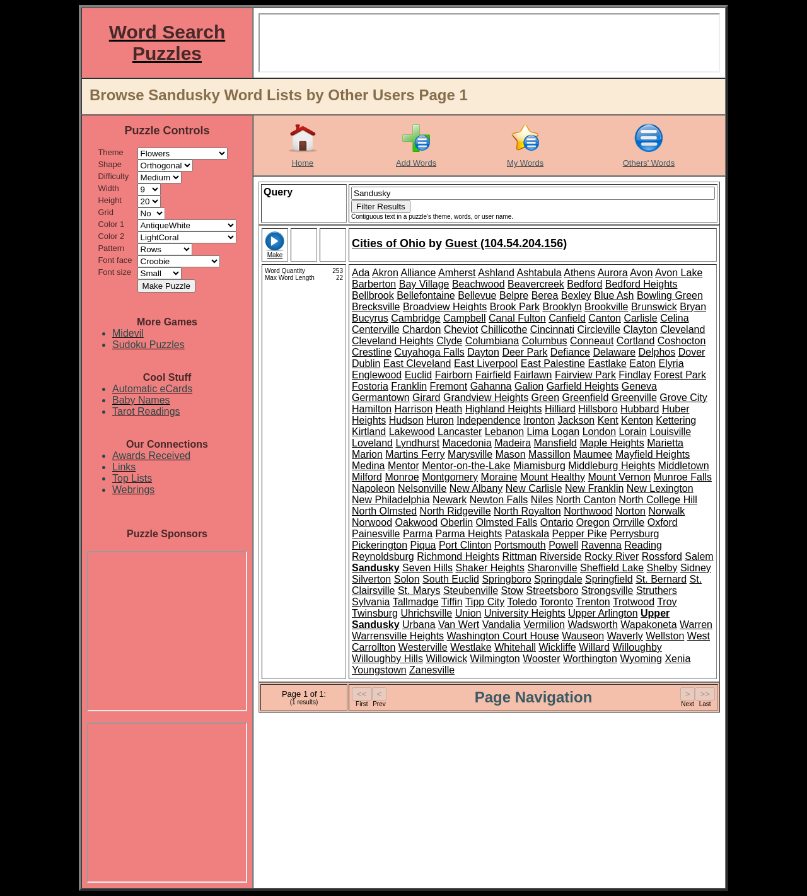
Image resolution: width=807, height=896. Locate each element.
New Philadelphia (391, 499)
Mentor (403, 465)
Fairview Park (585, 374)
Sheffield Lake (612, 567)
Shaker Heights (490, 567)
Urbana (418, 624)
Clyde (449, 340)
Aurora (613, 272)
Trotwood (633, 601)
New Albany (476, 488)
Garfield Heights (583, 386)
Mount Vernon (619, 477)
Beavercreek (536, 284)
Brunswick (654, 306)
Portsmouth (520, 545)
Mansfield (555, 443)
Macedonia (467, 443)
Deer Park (524, 352)
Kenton (637, 420)
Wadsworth (592, 624)
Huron (440, 420)
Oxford (662, 522)
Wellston (665, 636)
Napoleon (373, 488)
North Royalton (527, 511)
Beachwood (478, 284)
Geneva (639, 386)
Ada (360, 272)
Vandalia (501, 624)
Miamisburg (539, 465)
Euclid (419, 374)
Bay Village (424, 284)
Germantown (381, 397)
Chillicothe (504, 329)
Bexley (576, 295)
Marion (367, 454)
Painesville (376, 533)
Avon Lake (678, 272)
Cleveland (682, 329)
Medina (368, 465)
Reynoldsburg (383, 556)
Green (545, 397)
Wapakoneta (648, 624)
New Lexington (660, 488)
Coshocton (682, 340)
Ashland (496, 272)
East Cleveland (417, 363)
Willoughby (637, 647)
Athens (579, 272)
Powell (563, 545)
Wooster (541, 658)
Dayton (483, 352)
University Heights (525, 613)
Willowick (446, 658)
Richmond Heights (458, 556)
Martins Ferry (414, 454)
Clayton (640, 329)
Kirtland (369, 431)
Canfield (567, 318)
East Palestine (553, 363)
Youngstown (379, 670)
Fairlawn (533, 374)
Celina (674, 318)
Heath (449, 409)
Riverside (561, 556)
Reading (643, 545)
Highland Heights (503, 409)
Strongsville (607, 590)
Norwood (372, 522)
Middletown (683, 465)
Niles (542, 499)
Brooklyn (561, 306)
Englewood (377, 374)
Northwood (588, 511)
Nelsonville (422, 488)
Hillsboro (597, 409)
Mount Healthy (552, 477)
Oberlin (457, 522)
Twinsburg (375, 613)
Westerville (423, 647)
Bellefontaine (426, 295)
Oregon (593, 522)
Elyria (671, 363)
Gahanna (491, 386)
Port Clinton (465, 545)
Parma (418, 533)
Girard (426, 397)
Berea (545, 295)
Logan (566, 431)
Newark (450, 499)
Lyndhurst (417, 443)
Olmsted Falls (507, 522)
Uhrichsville (426, 613)
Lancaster (460, 431)
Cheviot (461, 329)
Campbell (464, 318)
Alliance (418, 272)
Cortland (635, 340)
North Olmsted (384, 511)
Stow (512, 590)
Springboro (506, 579)
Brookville (606, 306)
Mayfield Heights (652, 454)
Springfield (609, 579)
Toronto (556, 601)
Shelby (662, 567)
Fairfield (493, 374)
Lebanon (504, 431)
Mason (511, 454)
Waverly (625, 636)
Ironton (539, 420)
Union (468, 613)
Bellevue (477, 295)
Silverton (371, 579)
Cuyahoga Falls (430, 352)
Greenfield (585, 397)
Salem (699, 556)
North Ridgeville (455, 511)
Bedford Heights (641, 284)
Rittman (519, 556)
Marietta (665, 443)
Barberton (374, 284)
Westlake (471, 647)
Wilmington (495, 658)
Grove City (683, 397)
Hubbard (639, 409)
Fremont (449, 386)
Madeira (512, 443)
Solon (407, 579)
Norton (630, 511)
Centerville (376, 329)
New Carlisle (534, 488)
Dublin (366, 363)
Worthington (590, 658)
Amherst (457, 272)
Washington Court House (503, 636)
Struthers (656, 590)
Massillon (549, 454)
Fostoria (370, 386)
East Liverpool (486, 363)
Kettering (676, 420)
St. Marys (419, 590)
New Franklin (594, 488)
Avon (641, 272)
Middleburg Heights (611, 465)
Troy (666, 601)
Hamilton (372, 409)
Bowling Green (670, 295)
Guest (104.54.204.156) (506, 243)
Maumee (592, 454)
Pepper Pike (579, 533)
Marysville (470, 454)
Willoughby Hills (387, 658)
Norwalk (666, 511)
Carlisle (640, 318)
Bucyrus (370, 318)
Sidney (695, 567)
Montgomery (450, 477)
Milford (367, 477)
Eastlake (607, 363)
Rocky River (611, 556)
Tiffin (452, 601)
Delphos (657, 352)
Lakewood (412, 431)
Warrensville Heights (398, 636)
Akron (385, 272)
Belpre (513, 295)
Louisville (670, 431)
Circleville (599, 329)
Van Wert (458, 624)
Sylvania (371, 601)
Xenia (677, 658)
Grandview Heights (485, 397)
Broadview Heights (445, 306)
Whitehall (515, 647)
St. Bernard (661, 579)
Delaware (614, 352)
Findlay (634, 374)
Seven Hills (427, 567)
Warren (696, 624)
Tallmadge (416, 601)
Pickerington (379, 545)
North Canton (586, 499)
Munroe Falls (683, 477)
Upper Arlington (602, 613)
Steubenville (470, 590)
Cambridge (415, 318)
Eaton (642, 363)
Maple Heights (611, 443)
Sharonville (552, 567)
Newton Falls (499, 499)
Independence (488, 420)
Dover (691, 352)
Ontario (556, 522)
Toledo (522, 601)
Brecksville (376, 306)
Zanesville (432, 670)
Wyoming (641, 658)
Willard (594, 647)
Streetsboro (552, 590)
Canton (604, 318)
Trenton (593, 601)
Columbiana (492, 340)
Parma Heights (469, 533)
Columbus (544, 340)
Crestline (372, 352)
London (599, 431)
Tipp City (485, 601)
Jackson (576, 420)
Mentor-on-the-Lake (466, 465)
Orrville (629, 522)
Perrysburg (634, 533)
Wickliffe (557, 647)
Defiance (570, 352)
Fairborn (454, 374)
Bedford (584, 284)
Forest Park (680, 374)
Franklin (409, 386)
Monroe (402, 477)
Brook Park (515, 306)
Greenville (634, 397)
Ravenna (601, 545)
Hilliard (560, 409)
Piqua (423, 545)
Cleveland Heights (393, 340)
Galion (528, 386)
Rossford (662, 556)
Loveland (372, 443)
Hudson (406, 420)
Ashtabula (539, 272)
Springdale (558, 579)
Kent (608, 420)
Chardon (421, 329)
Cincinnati (552, 329)
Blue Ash (614, 295)
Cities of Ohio (389, 243)
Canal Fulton (517, 318)
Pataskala (527, 533)
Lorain (633, 431)
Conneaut (591, 340)
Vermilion (544, 624)
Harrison (414, 409)
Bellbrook (373, 295)
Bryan (693, 306)
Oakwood (416, 522)
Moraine (499, 477)
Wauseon (583, 636)
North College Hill (657, 499)
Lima (538, 431)
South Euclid (450, 579)
